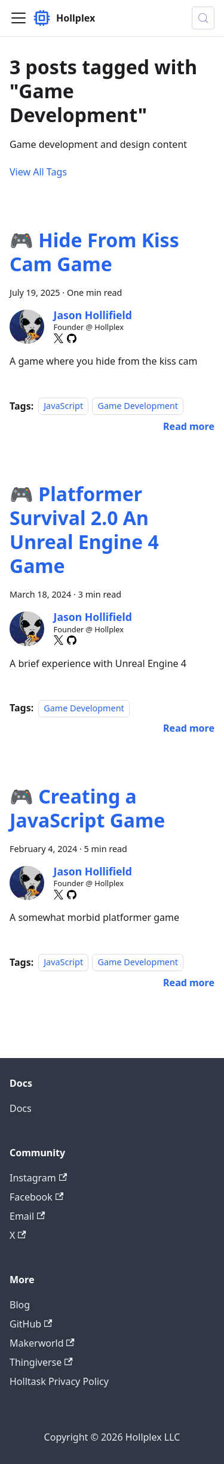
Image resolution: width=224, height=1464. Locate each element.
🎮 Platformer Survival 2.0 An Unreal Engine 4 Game (84, 529)
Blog (20, 1304)
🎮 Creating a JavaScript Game (87, 808)
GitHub (31, 1323)
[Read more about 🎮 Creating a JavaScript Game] (188, 982)
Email (27, 1216)
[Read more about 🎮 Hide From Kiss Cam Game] (188, 426)
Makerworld (42, 1343)
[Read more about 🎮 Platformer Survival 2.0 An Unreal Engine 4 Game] (188, 728)
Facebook (36, 1197)
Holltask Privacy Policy (59, 1381)
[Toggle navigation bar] (18, 18)
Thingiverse (41, 1362)
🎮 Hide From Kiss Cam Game (94, 252)
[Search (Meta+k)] (203, 18)
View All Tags (38, 171)
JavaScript (63, 406)
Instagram (38, 1177)
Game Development (137, 406)
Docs (21, 1108)
